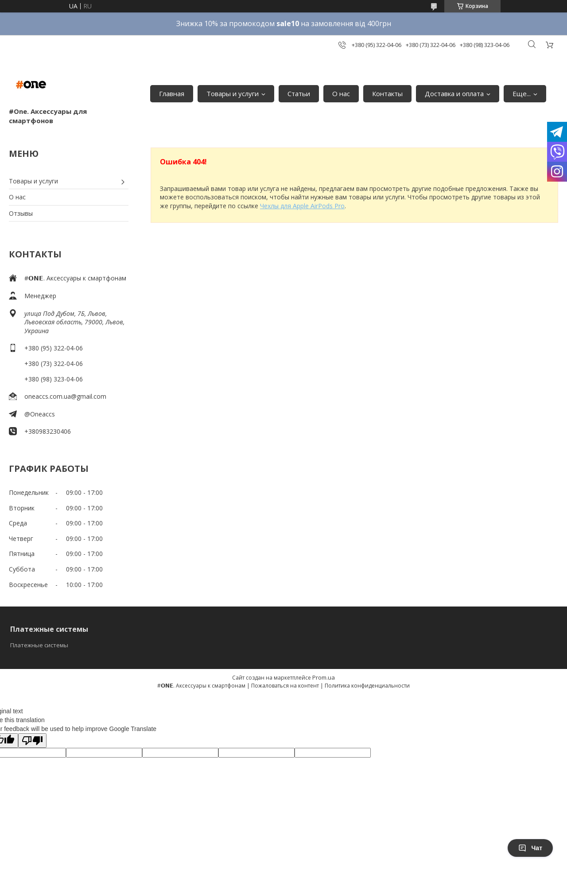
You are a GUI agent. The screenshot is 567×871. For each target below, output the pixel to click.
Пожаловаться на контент (285, 685)
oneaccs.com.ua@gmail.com (65, 396)
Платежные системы (39, 645)
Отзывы (21, 213)
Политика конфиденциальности (367, 685)
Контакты (387, 93)
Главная (171, 93)
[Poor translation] (32, 740)
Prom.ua (323, 677)
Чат (530, 848)
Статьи (298, 93)
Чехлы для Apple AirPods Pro (302, 206)
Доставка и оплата (454, 93)
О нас (341, 93)
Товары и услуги (232, 93)
